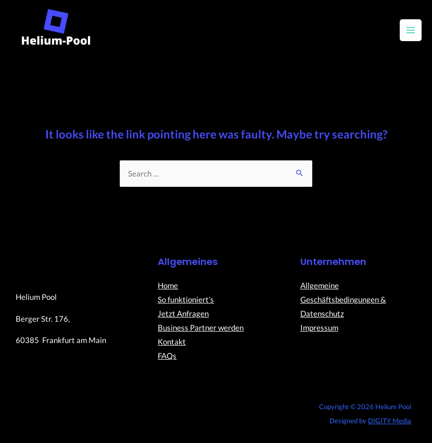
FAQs (167, 355)
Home (168, 285)
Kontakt (172, 341)
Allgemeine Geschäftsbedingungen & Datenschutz (343, 299)
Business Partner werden (201, 327)
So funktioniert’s (186, 299)
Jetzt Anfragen (183, 313)
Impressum (319, 327)
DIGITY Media (389, 420)
